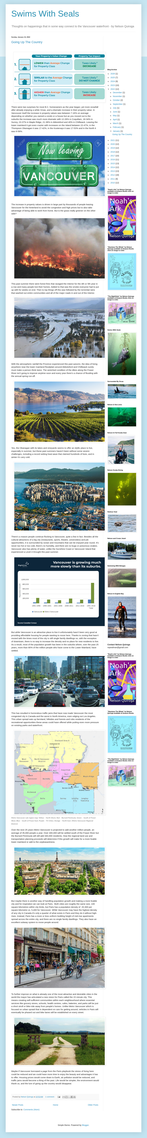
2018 (113, 152)
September (118, 104)
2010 (113, 183)
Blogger (85, 1125)
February (117, 127)
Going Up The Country (26, 42)
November (117, 96)
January (116, 131)
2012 (113, 175)
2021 (113, 140)
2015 (113, 163)
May (115, 115)
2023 (113, 85)
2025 (113, 77)
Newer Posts (17, 1105)
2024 (113, 81)
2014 (113, 167)
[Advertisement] (121, 50)
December (117, 92)
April (115, 119)
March (116, 123)
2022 (113, 89)
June (115, 112)
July (115, 108)
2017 (113, 156)
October (116, 100)
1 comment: (50, 1097)
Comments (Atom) (31, 1109)
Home (55, 1105)
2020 (113, 144)
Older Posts (93, 1105)
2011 (113, 179)
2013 (113, 171)
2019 (113, 148)
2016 (113, 159)
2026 (113, 74)
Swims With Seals (45, 13)
